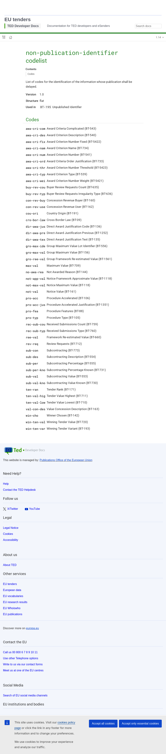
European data (12, 590)
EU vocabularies (13, 596)
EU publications (12, 614)
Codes (31, 74)
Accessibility (10, 539)
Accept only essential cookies (140, 723)
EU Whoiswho (11, 608)
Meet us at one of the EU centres (23, 670)
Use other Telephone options (20, 658)
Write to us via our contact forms (23, 664)
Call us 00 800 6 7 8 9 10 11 (20, 652)
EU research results (15, 602)
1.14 (158, 37)
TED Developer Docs (23, 26)
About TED (10, 564)
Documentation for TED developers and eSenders (78, 25)
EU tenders (17, 19)
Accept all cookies (103, 723)
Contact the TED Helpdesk (19, 489)
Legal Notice (10, 527)
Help (6, 483)
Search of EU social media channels (25, 695)
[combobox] (148, 26)
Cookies (8, 533)
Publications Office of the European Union (66, 460)
